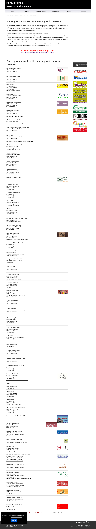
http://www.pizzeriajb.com (12, 296)
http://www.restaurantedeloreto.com (14, 116)
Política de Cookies (85, 526)
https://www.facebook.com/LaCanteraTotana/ (17, 239)
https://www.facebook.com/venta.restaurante (17, 380)
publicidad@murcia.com (58, 513)
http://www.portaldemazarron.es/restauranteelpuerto (18, 478)
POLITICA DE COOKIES (16, 517)
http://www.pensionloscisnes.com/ (14, 461)
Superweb (86, 525)
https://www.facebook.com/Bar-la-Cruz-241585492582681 (20, 141)
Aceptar (14, 520)
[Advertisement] (80, 38)
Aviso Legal (67, 526)
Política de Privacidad (75, 526)
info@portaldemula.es (11, 526)
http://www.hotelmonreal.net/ (13, 90)
